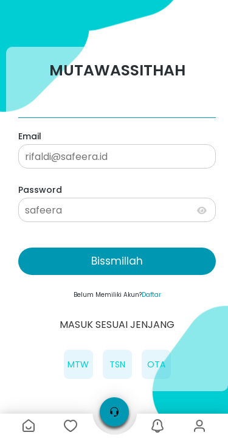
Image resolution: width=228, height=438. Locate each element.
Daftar (151, 294)
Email (29, 136)
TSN (117, 364)
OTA (156, 364)
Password (40, 190)
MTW (78, 364)
